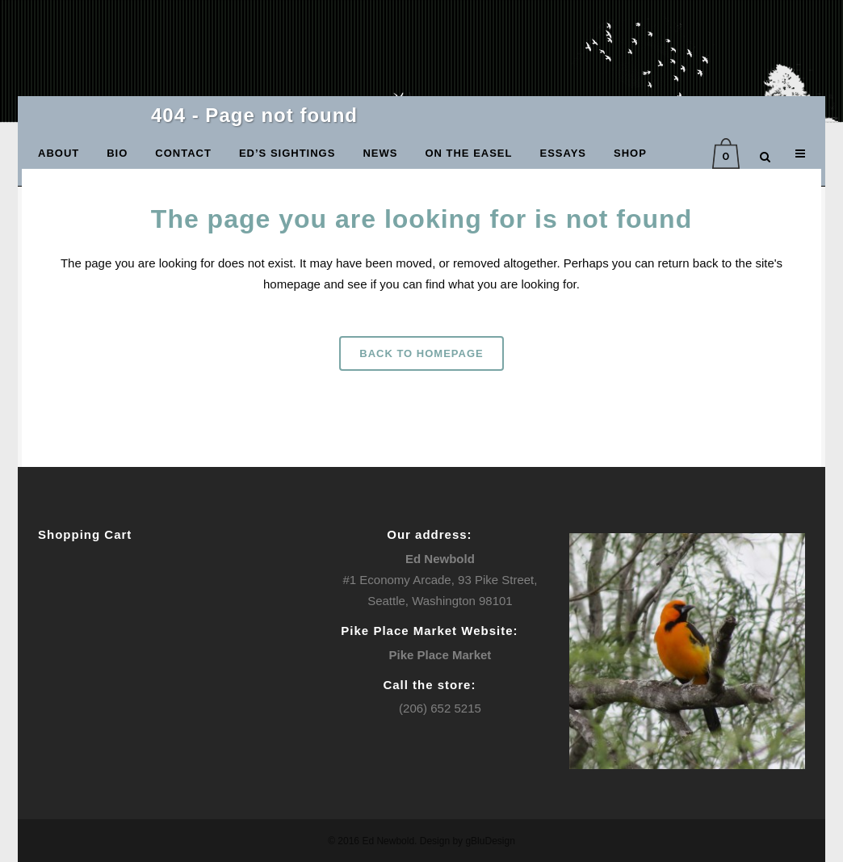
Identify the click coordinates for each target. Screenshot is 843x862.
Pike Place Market (440, 655)
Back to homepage (421, 353)
